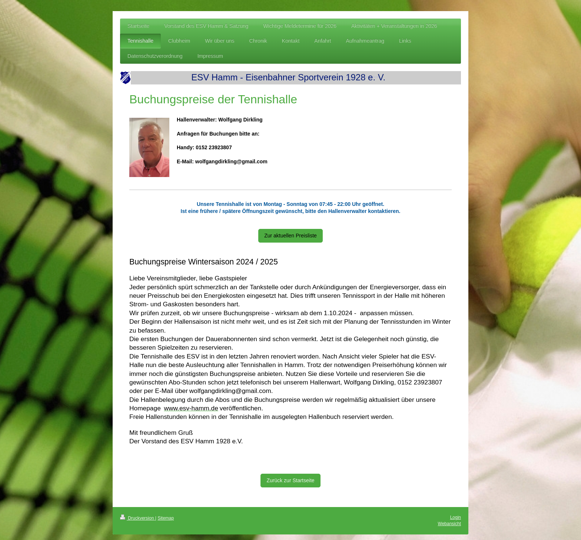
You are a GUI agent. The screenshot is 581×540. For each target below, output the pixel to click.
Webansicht (449, 523)
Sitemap (165, 518)
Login (455, 517)
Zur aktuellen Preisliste (290, 236)
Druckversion (137, 518)
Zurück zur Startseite (290, 480)
